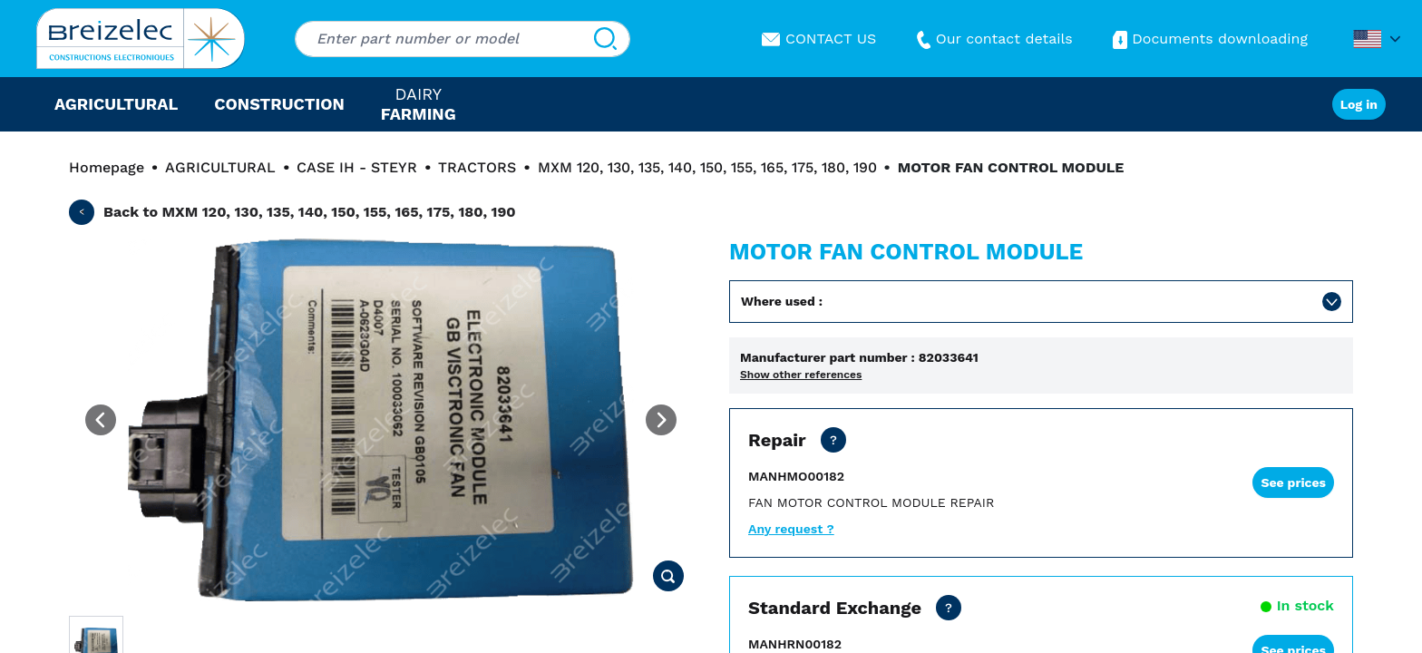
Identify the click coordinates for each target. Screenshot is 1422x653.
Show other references (801, 374)
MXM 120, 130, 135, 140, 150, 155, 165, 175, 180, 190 (707, 167)
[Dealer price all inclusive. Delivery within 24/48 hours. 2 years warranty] (948, 607)
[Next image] (661, 420)
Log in (1359, 104)
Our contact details (992, 38)
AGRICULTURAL (220, 167)
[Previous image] (100, 420)
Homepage (106, 167)
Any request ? (791, 528)
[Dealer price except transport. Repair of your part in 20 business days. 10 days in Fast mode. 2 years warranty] (833, 440)
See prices (1293, 482)
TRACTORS (477, 167)
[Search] (605, 39)
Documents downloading (1208, 38)
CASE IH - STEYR (357, 167)
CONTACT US (819, 38)
